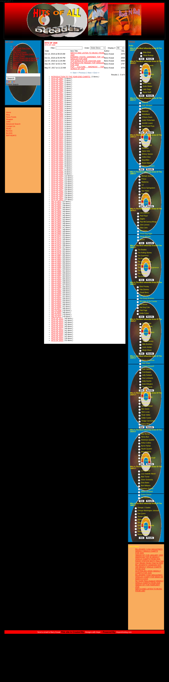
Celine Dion (146, 157)
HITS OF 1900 (57, 98)
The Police (145, 197)
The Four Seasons (144, 262)
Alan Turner (145, 477)
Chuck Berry (144, 292)
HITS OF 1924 (57, 146)
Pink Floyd (144, 216)
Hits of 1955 (56, 206)
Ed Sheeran (147, 71)
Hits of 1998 (56, 291)
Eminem (145, 129)
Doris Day (146, 335)
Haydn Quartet (146, 449)
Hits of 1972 (56, 239)
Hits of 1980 (56, 255)
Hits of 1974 (56, 243)
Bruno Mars (147, 83)
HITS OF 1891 (57, 81)
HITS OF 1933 (57, 162)
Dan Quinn (142, 513)
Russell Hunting (143, 531)
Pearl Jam (145, 142)
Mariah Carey (147, 145)
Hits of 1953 (56, 202)
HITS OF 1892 (57, 83)
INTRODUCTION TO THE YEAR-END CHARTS (70, 77)
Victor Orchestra (147, 480)
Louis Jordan (147, 347)
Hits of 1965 (56, 225)
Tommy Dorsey (147, 341)
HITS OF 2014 (57, 322)
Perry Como (146, 338)
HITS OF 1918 (57, 134)
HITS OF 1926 (57, 150)
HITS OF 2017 (57, 328)
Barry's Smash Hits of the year (25, 60)
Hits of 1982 (56, 259)
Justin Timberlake (148, 120)
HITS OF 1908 (57, 114)
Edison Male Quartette (146, 525)
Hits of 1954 (56, 204)
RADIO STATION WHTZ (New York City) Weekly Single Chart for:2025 (149, 562)
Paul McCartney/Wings (148, 222)
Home (15, 46)
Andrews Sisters (148, 332)
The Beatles (142, 250)
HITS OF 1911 (57, 120)
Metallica (145, 148)
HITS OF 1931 (57, 158)
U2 (142, 185)
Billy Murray (145, 434)
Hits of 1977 (56, 249)
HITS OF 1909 (57, 116)
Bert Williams (146, 486)
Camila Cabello (148, 74)
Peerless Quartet (147, 489)
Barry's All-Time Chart (22, 48)
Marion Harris (146, 452)
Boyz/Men (145, 160)
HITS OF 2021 (57, 336)
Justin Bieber (147, 86)
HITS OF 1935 (57, 166)
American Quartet (147, 440)
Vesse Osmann (143, 534)
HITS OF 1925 (57, 148)
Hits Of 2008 (56, 311)
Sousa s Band (143, 516)
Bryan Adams (147, 163)
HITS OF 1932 (57, 160)
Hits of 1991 (56, 277)
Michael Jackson (147, 176)
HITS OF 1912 (57, 122)
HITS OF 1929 (57, 154)
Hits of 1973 (56, 241)
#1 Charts (17, 50)
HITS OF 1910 (57, 118)
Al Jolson (144, 400)
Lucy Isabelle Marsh (148, 474)
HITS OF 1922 (57, 142)
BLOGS (16, 66)
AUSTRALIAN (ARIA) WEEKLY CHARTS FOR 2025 (148, 572)
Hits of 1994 (56, 283)
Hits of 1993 (56, 281)
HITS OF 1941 (57, 178)
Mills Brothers (147, 344)
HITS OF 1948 (57, 192)
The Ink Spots (147, 387)
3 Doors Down (147, 117)
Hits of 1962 (56, 219)
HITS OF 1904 (57, 106)
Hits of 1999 (56, 293)
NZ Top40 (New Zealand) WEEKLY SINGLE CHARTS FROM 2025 (149, 582)
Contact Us (17, 62)
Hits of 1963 (56, 221)
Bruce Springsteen (148, 188)
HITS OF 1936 (57, 168)
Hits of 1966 (56, 227)
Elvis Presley (144, 286)
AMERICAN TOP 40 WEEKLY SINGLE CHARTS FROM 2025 (147, 558)
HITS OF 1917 (57, 132)
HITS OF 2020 (57, 334)
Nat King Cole (145, 307)
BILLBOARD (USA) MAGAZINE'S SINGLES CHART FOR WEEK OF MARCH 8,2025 (149, 577)
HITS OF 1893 (57, 85)
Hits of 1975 (56, 245)
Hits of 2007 (56, 309)
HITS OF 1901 (57, 100)
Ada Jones (145, 461)
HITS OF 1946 (57, 188)
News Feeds (11, 117)
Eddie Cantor (146, 418)
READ (15, 64)
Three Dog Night (146, 234)
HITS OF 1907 (57, 112)
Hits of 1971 (56, 237)
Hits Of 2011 (56, 317)
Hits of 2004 (56, 303)
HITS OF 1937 (57, 170)
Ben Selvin (145, 409)
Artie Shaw (146, 363)
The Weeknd (147, 77)
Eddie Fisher (144, 313)
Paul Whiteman (147, 397)
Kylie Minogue (147, 105)
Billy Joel (144, 194)
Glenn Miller (146, 329)
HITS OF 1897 (57, 93)
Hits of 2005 (56, 305)
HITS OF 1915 (57, 128)
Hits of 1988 (56, 271)
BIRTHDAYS (18, 68)
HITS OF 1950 (57, 196)
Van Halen (145, 191)
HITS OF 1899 (57, 96)
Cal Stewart (145, 497)
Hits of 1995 (56, 285)
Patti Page (143, 310)
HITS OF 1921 (57, 140)
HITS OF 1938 (57, 172)
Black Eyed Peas (148, 126)
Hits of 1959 (56, 213)
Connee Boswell (148, 366)
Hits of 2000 (56, 295)
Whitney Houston (148, 166)
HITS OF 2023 (57, 340)
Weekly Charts (19, 56)
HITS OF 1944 (57, 184)
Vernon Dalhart (146, 406)
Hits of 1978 (56, 251)
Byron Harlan (146, 446)
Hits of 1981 (56, 257)
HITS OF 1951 (57, 198)
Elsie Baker (145, 483)
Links (8, 122)
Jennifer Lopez (147, 123)
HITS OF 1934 (57, 164)
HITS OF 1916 (57, 130)
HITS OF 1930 (57, 156)
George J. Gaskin (144, 508)
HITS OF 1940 (57, 176)
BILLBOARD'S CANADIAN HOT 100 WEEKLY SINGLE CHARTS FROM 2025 (148, 567)
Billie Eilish (147, 52)
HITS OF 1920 (57, 138)
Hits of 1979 (56, 253)
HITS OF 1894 (57, 87)
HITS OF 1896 (57, 91)
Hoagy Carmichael (148, 421)
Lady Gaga (147, 89)
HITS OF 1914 (57, 126)
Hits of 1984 (56, 263)
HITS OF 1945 (57, 186)
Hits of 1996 (56, 287)
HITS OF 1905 (57, 108)
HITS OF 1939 (57, 174)
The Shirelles (142, 273)
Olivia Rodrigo (148, 55)
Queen (142, 240)
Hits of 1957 (56, 209)
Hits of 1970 (56, 235)
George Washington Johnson (148, 510)
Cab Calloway (147, 369)
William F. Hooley (144, 519)
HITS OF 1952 (57, 200)
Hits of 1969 (56, 233)
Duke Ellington (147, 384)
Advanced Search (13, 124)
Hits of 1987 (56, 269)
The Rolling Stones (145, 253)
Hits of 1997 (56, 289)
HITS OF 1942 (57, 180)
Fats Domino (144, 289)
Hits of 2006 (56, 307)
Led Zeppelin (145, 213)
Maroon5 (145, 111)
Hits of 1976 (56, 247)
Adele (145, 80)
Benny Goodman (148, 360)
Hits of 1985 (56, 265)
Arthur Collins (146, 443)
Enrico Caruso (146, 494)
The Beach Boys (144, 259)
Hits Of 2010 (56, 315)
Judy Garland (147, 375)
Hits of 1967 (56, 229)
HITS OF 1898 (57, 94)
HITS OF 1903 (57, 104)
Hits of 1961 (56, 217)
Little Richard (144, 295)
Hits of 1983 (56, 261)
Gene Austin (145, 403)
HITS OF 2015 (57, 324)
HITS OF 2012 (57, 319)
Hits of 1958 (56, 211)
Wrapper (9, 119)
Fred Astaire (146, 372)
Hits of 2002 (56, 299)
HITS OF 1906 (57, 110)
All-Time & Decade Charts (23, 54)
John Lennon (145, 225)
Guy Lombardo (147, 378)
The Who (141, 270)
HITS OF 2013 (57, 321)
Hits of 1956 (56, 207)
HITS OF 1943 (57, 182)
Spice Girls (146, 151)
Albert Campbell (147, 492)
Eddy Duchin (147, 381)
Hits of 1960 (56, 215)
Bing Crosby (146, 323)
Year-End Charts (19, 52)
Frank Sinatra (147, 326)
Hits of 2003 (56, 301)
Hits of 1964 (56, 223)
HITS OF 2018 (57, 330)
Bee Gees (143, 231)
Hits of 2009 (56, 313)
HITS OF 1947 (57, 190)
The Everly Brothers (147, 298)
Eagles (142, 219)
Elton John (144, 228)
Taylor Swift (147, 92)
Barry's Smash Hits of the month (26, 58)
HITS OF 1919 (57, 136)
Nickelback (146, 114)
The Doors (142, 276)
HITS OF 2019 (57, 332)
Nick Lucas (145, 412)
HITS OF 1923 (57, 144)
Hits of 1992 (56, 279)
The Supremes (143, 256)
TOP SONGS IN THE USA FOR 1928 (85, 61)
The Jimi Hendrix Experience (148, 267)
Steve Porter (142, 522)
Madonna (144, 182)
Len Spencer (145, 471)
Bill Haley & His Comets (148, 301)
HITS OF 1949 (57, 194)
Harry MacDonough (148, 458)
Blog (8, 115)
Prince (143, 179)
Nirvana (145, 139)
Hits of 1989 (56, 273)
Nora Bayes (145, 455)
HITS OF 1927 (57, 152)
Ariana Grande (148, 65)
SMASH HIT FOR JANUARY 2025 (149, 555)
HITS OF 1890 (57, 79)
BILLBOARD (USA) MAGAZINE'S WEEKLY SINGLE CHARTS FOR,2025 (149, 551)
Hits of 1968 (56, 231)
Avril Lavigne (146, 108)
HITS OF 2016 (57, 326)
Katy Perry (147, 68)
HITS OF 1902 (57, 102)
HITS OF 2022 (57, 338)
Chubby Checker (144, 264)
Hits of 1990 (56, 275)
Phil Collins (145, 200)
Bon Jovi (144, 203)
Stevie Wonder (145, 237)
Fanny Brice (145, 424)
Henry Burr (145, 437)
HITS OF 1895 (57, 89)
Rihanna (145, 102)
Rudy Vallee (145, 415)
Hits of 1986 (56, 267)
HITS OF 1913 (57, 124)
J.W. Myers (142, 528)
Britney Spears (147, 154)
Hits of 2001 (56, 297)
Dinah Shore (147, 350)
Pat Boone (143, 304)
